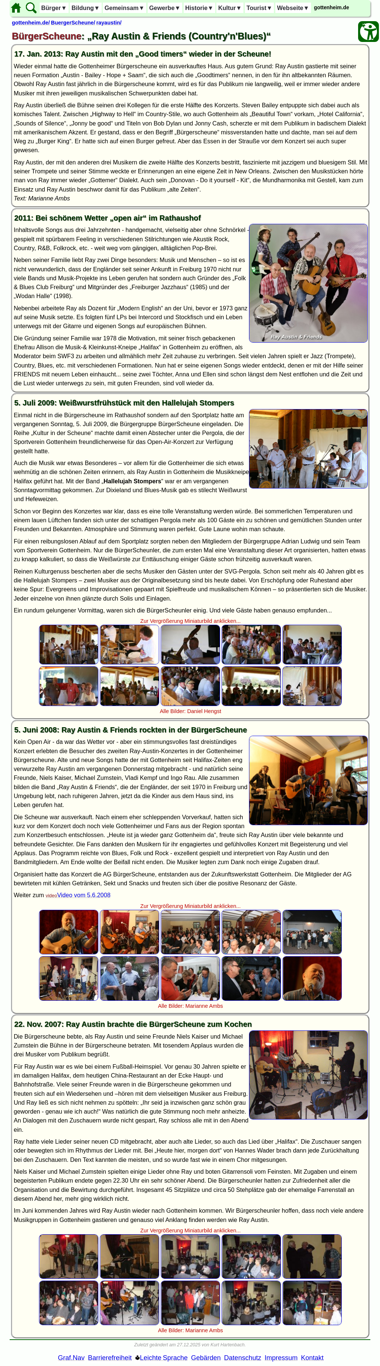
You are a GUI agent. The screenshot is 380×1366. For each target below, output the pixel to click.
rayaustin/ (109, 23)
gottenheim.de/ (31, 23)
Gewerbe (164, 7)
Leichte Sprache (164, 1358)
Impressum (281, 1358)
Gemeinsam (125, 7)
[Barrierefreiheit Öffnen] (368, 31)
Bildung (86, 7)
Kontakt (312, 1358)
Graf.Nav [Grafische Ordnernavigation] (71, 1358)
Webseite (293, 7)
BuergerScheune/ (73, 23)
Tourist (259, 7)
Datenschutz (242, 1358)
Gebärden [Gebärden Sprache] (206, 1358)
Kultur (230, 7)
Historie (199, 7)
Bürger (54, 7)
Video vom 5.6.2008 (84, 895)
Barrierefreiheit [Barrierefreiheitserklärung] (110, 1358)
